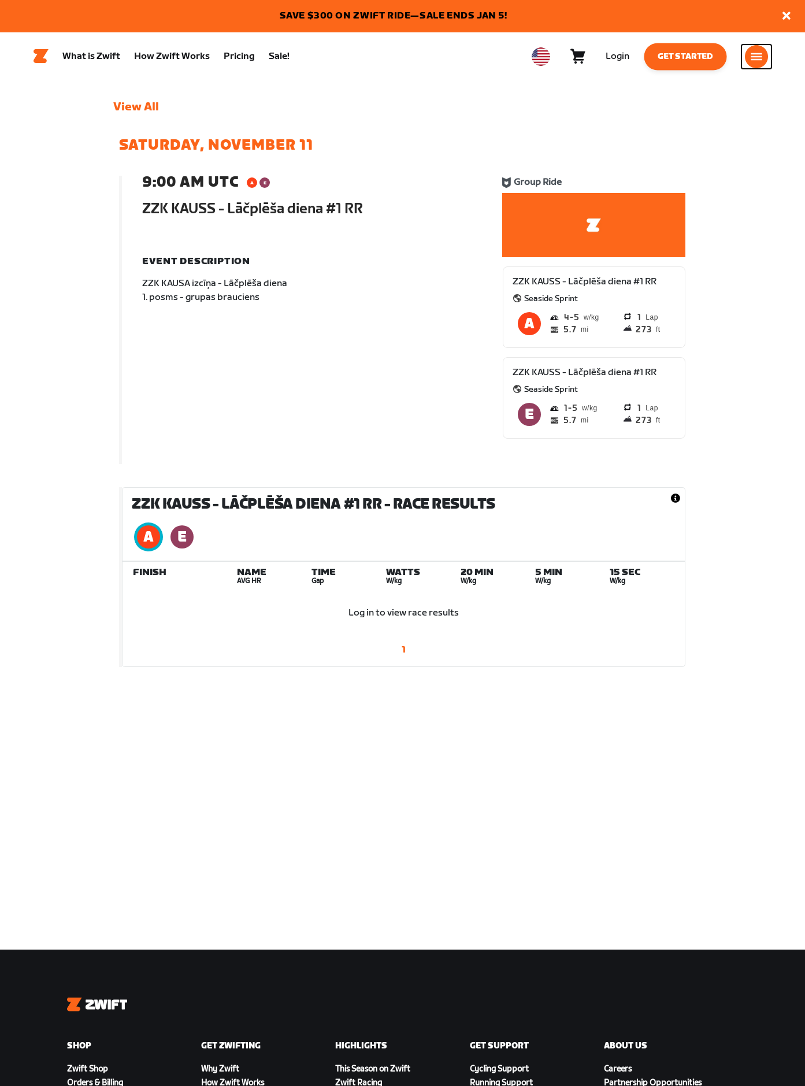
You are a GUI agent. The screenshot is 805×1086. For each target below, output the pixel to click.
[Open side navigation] (756, 58)
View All (136, 110)
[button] (786, 16)
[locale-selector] (541, 58)
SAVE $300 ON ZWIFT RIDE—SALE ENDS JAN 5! (393, 15)
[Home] (41, 58)
